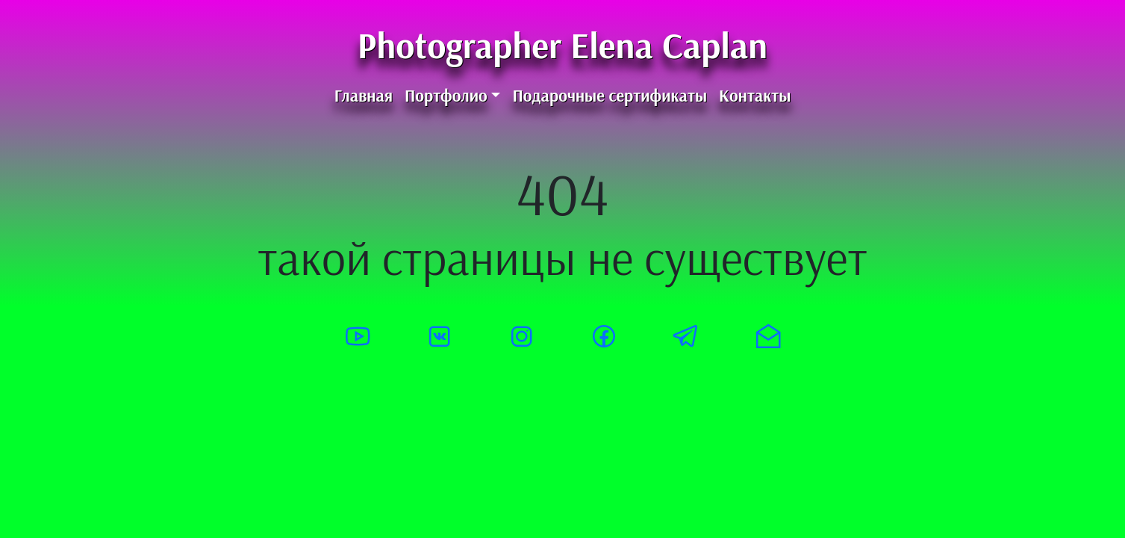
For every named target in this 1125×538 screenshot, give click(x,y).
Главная (363, 95)
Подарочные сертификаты (609, 95)
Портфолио (446, 95)
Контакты (755, 95)
